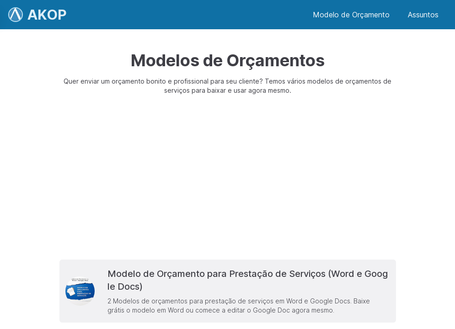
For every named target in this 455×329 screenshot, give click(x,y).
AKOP (47, 14)
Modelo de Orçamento (351, 14)
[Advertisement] (227, 177)
